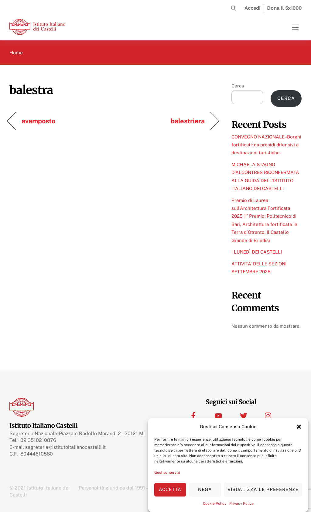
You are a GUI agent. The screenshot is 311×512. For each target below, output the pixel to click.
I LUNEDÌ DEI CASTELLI (256, 251)
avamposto (39, 121)
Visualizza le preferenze (263, 489)
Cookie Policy (214, 503)
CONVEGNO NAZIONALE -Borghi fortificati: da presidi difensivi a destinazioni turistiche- (266, 144)
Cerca (237, 85)
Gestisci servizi (167, 472)
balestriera (188, 121)
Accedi (252, 8)
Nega (205, 489)
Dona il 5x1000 (284, 8)
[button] (299, 427)
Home (16, 53)
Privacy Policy (241, 503)
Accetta (170, 489)
